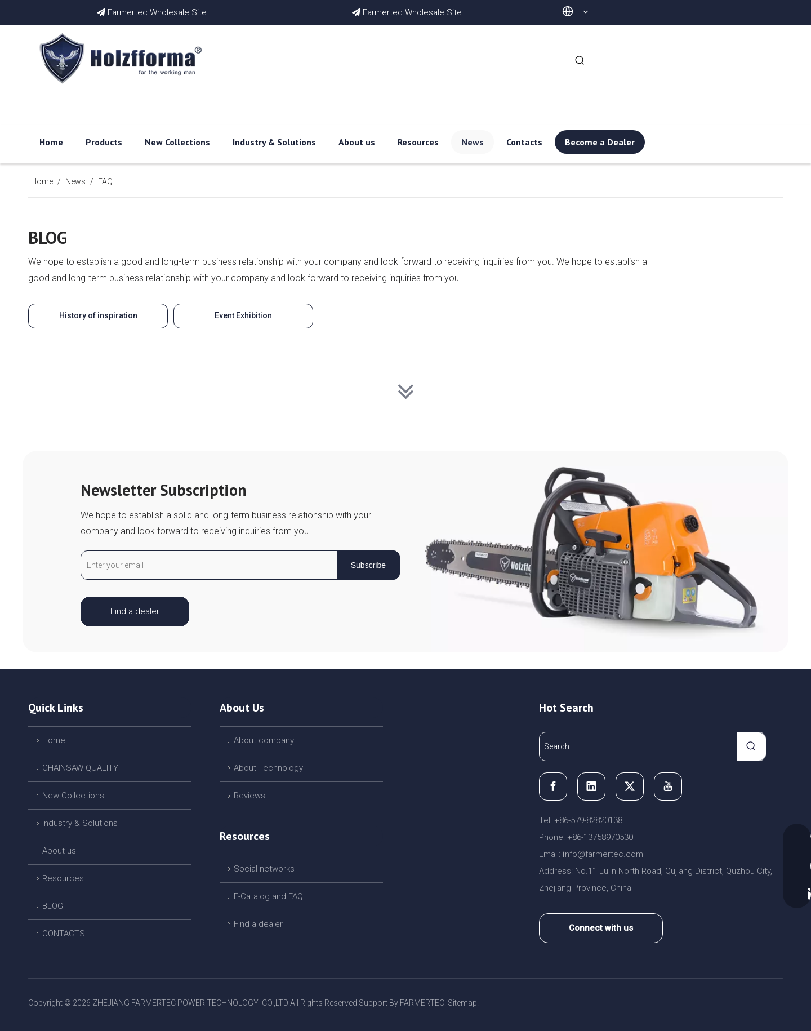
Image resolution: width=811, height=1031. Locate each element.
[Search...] (638, 746)
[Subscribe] (368, 565)
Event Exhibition (243, 315)
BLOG (52, 906)
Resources (63, 878)
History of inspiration (98, 315)
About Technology (268, 768)
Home (53, 740)
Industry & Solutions (80, 823)
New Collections (73, 795)
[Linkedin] (591, 786)
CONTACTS (63, 933)
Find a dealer (134, 611)
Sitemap (462, 1002)
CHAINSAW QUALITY (80, 768)
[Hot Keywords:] (580, 61)
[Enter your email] (206, 565)
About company (264, 740)
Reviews (249, 795)
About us (59, 851)
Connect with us (601, 928)
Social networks (264, 869)
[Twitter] (630, 786)
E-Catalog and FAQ (268, 896)
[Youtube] (668, 786)
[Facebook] (553, 786)
